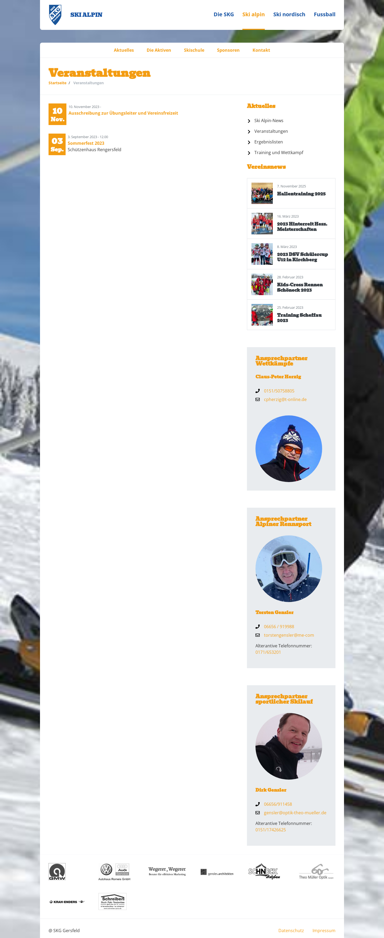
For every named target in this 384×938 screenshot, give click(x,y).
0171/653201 (268, 652)
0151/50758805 (279, 391)
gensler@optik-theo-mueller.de (295, 813)
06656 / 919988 (279, 627)
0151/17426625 (270, 830)
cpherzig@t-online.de (285, 399)
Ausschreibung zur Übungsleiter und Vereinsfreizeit (123, 113)
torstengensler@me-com (289, 635)
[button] (124, 50)
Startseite (57, 82)
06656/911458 (278, 804)
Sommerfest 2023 (86, 143)
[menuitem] (224, 15)
